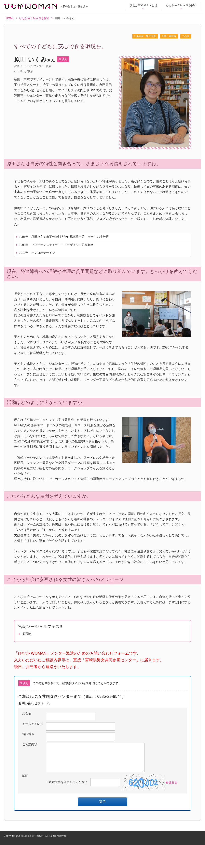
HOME (11, 18)
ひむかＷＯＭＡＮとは (143, 7)
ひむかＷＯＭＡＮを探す (181, 7)
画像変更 (171, 782)
